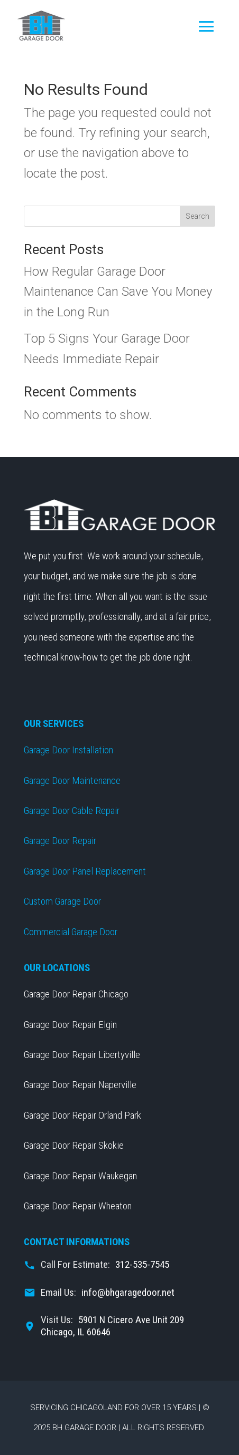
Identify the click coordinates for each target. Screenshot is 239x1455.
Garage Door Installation (68, 750)
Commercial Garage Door (70, 932)
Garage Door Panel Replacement (85, 871)
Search (197, 216)
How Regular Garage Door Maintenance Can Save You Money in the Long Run (118, 291)
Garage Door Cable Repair (72, 810)
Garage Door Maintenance (72, 780)
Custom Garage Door (62, 901)
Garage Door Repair (60, 841)
